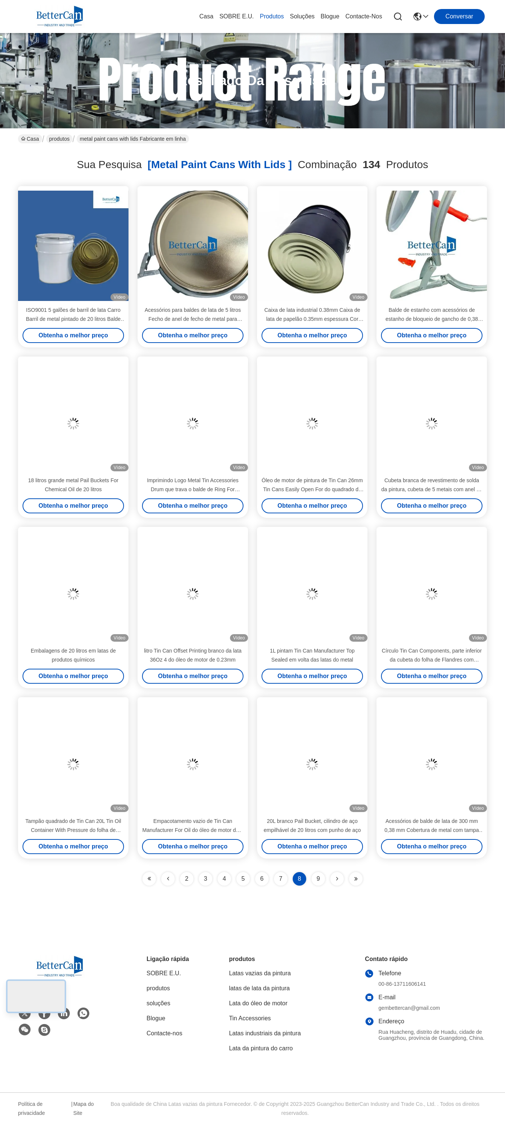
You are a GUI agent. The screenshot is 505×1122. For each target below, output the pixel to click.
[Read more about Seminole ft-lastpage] (356, 879)
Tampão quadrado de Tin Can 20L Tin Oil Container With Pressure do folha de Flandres (73, 830)
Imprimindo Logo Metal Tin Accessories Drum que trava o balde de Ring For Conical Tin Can (193, 489)
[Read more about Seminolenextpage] (337, 879)
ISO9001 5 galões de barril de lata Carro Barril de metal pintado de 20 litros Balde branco (73, 319)
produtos (272, 16)
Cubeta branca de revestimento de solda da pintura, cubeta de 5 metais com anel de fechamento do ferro (431, 489)
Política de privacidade (31, 1108)
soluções (302, 16)
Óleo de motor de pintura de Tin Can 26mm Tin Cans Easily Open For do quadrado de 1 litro (312, 489)
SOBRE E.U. (236, 16)
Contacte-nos (363, 16)
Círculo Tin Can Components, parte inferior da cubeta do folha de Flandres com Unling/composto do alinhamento (432, 660)
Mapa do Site (83, 1108)
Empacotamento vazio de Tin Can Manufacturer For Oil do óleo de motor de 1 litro (192, 830)
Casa (206, 16)
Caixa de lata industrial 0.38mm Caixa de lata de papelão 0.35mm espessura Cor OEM (312, 319)
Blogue (330, 16)
